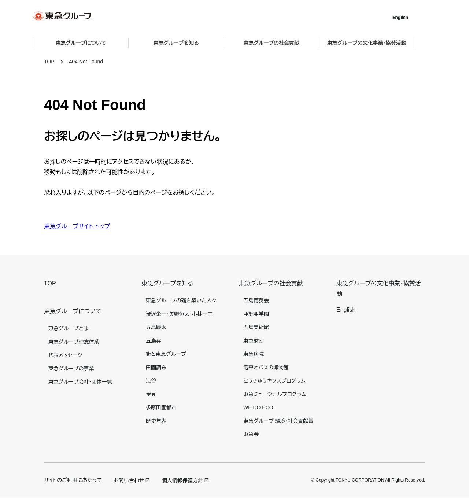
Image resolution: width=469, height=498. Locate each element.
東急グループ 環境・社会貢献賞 (278, 421)
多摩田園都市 (161, 407)
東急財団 (253, 341)
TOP (49, 61)
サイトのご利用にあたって (73, 480)
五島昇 (153, 341)
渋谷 (151, 381)
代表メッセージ (65, 355)
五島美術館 (256, 327)
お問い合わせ (129, 480)
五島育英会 (256, 300)
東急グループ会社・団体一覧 (80, 382)
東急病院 (253, 354)
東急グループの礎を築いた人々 (181, 300)
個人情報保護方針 (182, 480)
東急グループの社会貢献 (271, 283)
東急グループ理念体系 (73, 342)
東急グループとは (68, 328)
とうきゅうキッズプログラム (274, 381)
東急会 (251, 434)
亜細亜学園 (256, 314)
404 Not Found (86, 61)
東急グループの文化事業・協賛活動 (377, 43)
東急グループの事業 (71, 369)
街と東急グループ (166, 354)
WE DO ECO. (259, 407)
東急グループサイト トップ (77, 226)
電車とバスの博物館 (266, 367)
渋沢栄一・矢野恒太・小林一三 (179, 314)
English (411, 17)
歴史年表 (156, 421)
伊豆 (151, 394)
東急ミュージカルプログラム (274, 394)
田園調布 (156, 367)
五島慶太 (156, 327)
